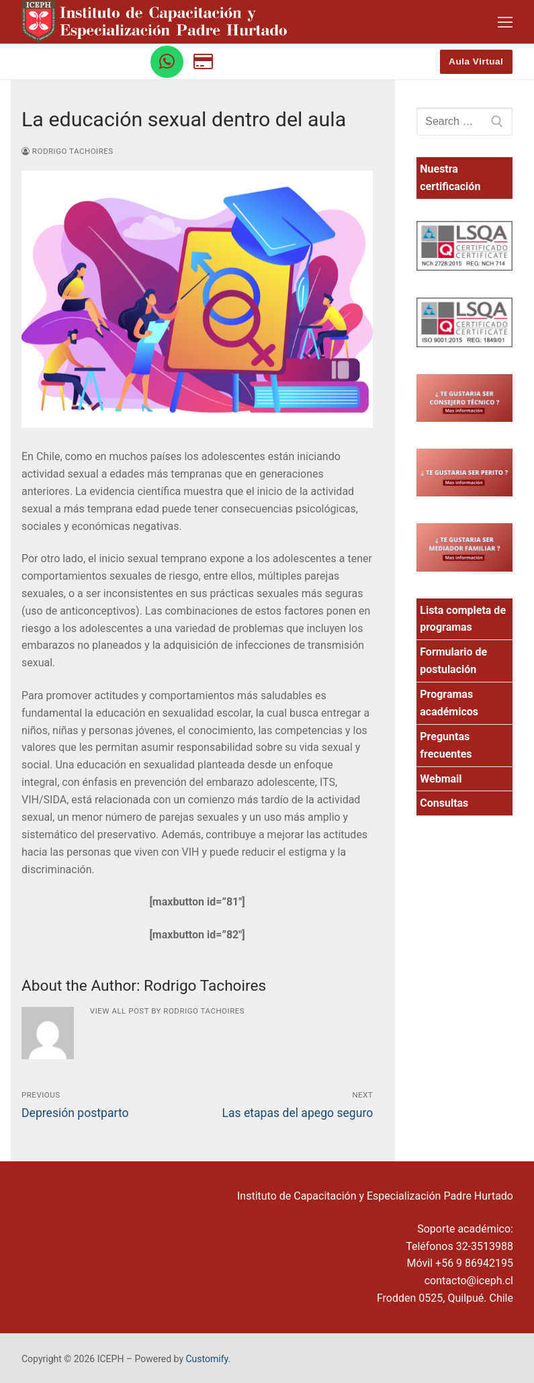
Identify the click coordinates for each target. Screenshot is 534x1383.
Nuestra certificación (450, 178)
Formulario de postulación (453, 660)
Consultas (444, 803)
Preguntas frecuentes (446, 745)
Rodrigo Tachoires (67, 151)
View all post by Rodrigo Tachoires (167, 1011)
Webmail (440, 778)
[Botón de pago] (203, 62)
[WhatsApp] (166, 62)
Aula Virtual (476, 61)
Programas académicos (449, 703)
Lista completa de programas (463, 619)
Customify (207, 1358)
